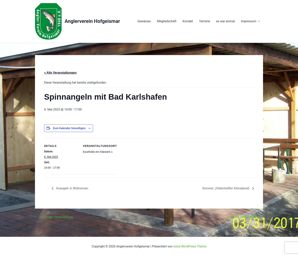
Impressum (250, 21)
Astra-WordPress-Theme (189, 246)
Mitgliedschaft (166, 21)
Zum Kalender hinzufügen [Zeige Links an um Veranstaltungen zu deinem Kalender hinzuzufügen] (69, 128)
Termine (204, 21)
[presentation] (258, 21)
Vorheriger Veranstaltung (54, 217)
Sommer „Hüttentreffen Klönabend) (226, 188)
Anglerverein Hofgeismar (92, 21)
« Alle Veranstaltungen (60, 72)
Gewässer (144, 21)
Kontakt (187, 21)
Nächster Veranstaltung (245, 217)
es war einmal (225, 21)
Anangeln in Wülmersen (71, 188)
